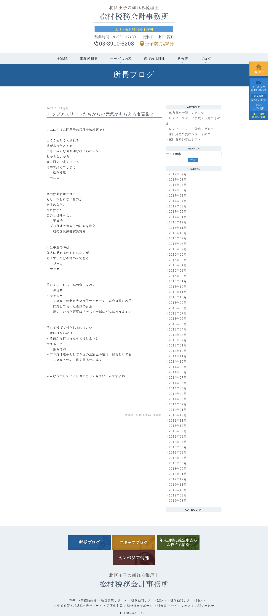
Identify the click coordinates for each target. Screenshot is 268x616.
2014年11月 (178, 356)
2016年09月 (178, 238)
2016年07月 (178, 249)
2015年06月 (178, 318)
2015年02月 (178, 340)
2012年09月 (178, 495)
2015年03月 (178, 334)
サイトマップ (182, 588)
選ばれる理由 (155, 59)
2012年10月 (178, 490)
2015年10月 (178, 297)
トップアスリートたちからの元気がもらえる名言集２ (101, 114)
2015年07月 (178, 313)
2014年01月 (178, 409)
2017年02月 (178, 211)
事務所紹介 (88, 583)
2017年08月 (178, 179)
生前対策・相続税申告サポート (79, 588)
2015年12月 (178, 286)
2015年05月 (178, 324)
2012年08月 (178, 500)
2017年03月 (178, 206)
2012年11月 (178, 484)
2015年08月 (178, 308)
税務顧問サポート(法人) (148, 583)
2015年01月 (178, 345)
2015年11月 (178, 292)
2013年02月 (178, 468)
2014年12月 (178, 350)
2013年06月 (178, 447)
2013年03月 (178, 463)
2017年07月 (178, 184)
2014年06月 (178, 383)
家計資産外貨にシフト (185, 139)
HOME (62, 59)
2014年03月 (178, 399)
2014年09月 (178, 367)
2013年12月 (178, 415)
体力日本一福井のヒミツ (187, 112)
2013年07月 (178, 442)
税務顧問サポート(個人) (188, 583)
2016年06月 (178, 254)
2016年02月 (178, 276)
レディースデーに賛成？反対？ (192, 128)
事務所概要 (89, 59)
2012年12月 (178, 479)
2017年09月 (178, 174)
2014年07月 (178, 377)
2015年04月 (178, 329)
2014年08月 (178, 372)
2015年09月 (178, 302)
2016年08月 (178, 243)
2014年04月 (178, 393)
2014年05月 (178, 388)
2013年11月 (178, 420)
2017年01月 (178, 217)
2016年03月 (178, 270)
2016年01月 (178, 281)
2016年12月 (178, 222)
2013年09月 (178, 431)
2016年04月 (178, 265)
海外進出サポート (140, 588)
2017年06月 (178, 190)
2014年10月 (178, 361)
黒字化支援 (114, 588)
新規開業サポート (113, 583)
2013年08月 (178, 436)
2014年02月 (178, 404)
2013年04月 (178, 457)
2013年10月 (178, 425)
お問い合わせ (206, 588)
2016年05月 (178, 260)
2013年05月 (178, 452)
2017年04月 (178, 201)
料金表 (162, 588)
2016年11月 (178, 227)
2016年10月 (178, 233)
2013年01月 (178, 473)
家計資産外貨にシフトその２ (190, 134)
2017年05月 (178, 195)
